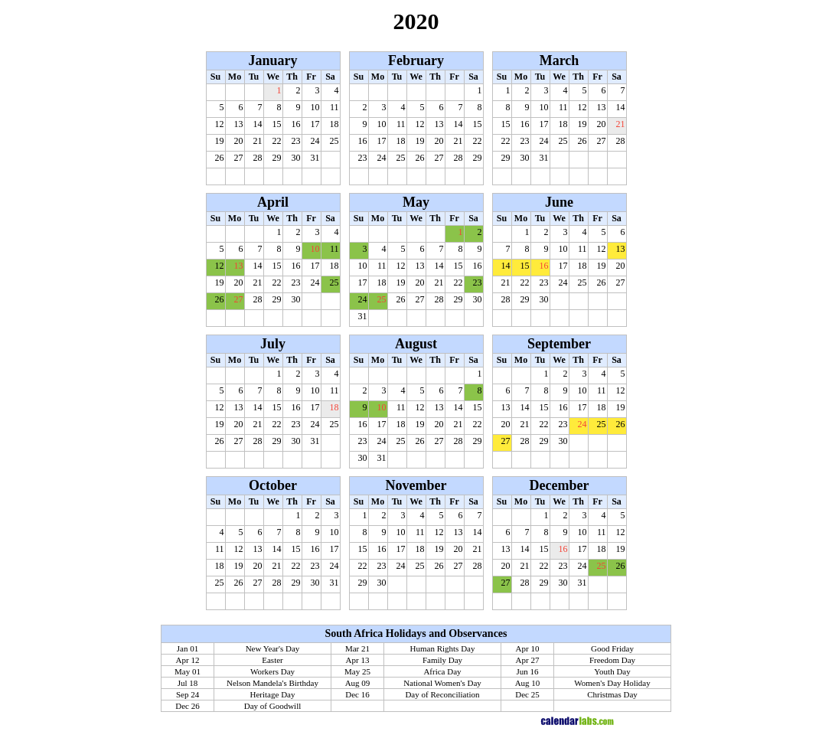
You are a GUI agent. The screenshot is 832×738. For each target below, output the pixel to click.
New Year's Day (273, 648)
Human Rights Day (442, 648)
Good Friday (612, 648)
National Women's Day (442, 682)
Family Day (442, 660)
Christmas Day (612, 694)
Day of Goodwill (273, 705)
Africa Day (442, 671)
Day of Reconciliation (442, 694)
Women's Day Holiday (612, 682)
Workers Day (272, 671)
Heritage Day (272, 694)
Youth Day (612, 671)
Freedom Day (612, 660)
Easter (272, 660)
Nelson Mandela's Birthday (272, 682)
